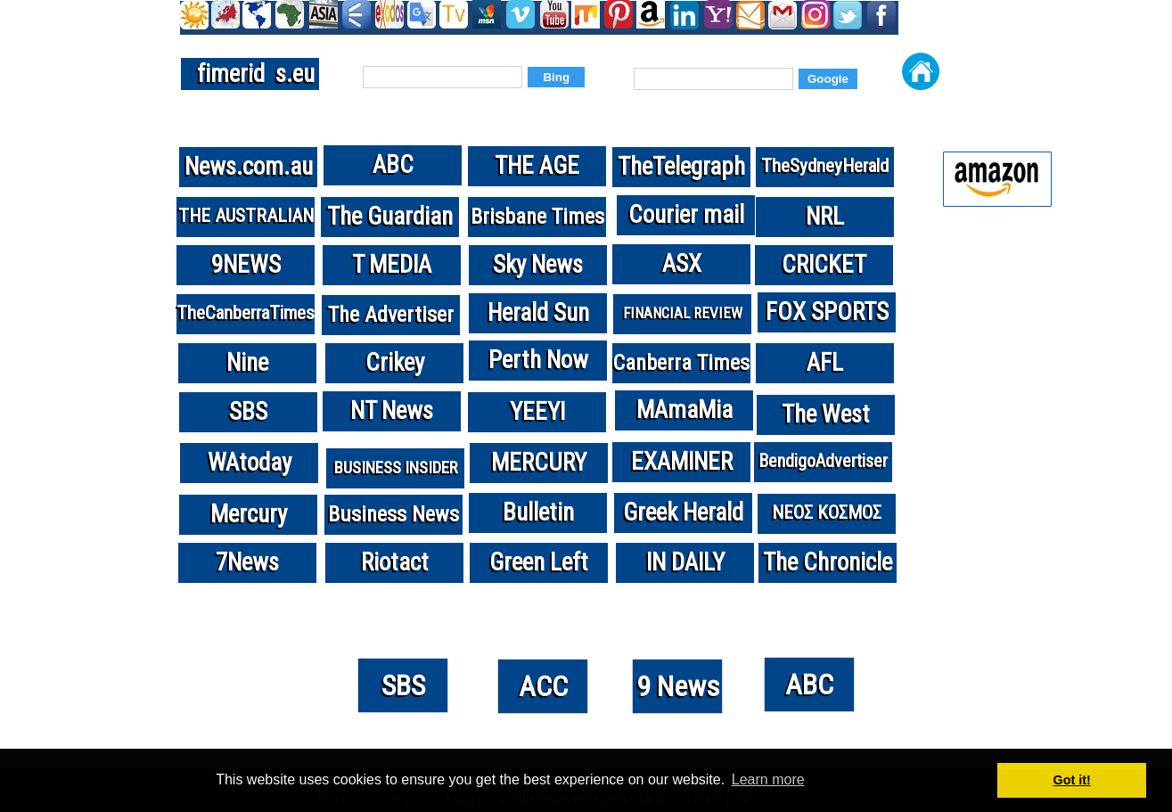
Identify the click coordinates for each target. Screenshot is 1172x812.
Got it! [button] (1072, 780)
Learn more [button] (768, 779)
